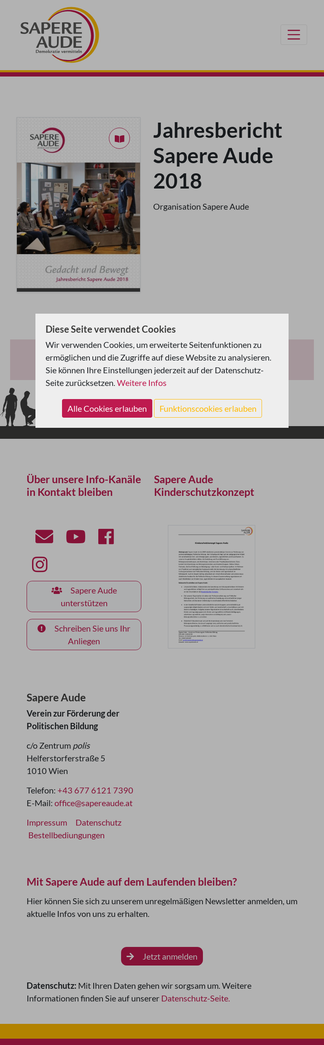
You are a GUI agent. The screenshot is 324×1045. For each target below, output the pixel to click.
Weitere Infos (142, 383)
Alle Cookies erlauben (107, 408)
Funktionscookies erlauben (207, 408)
